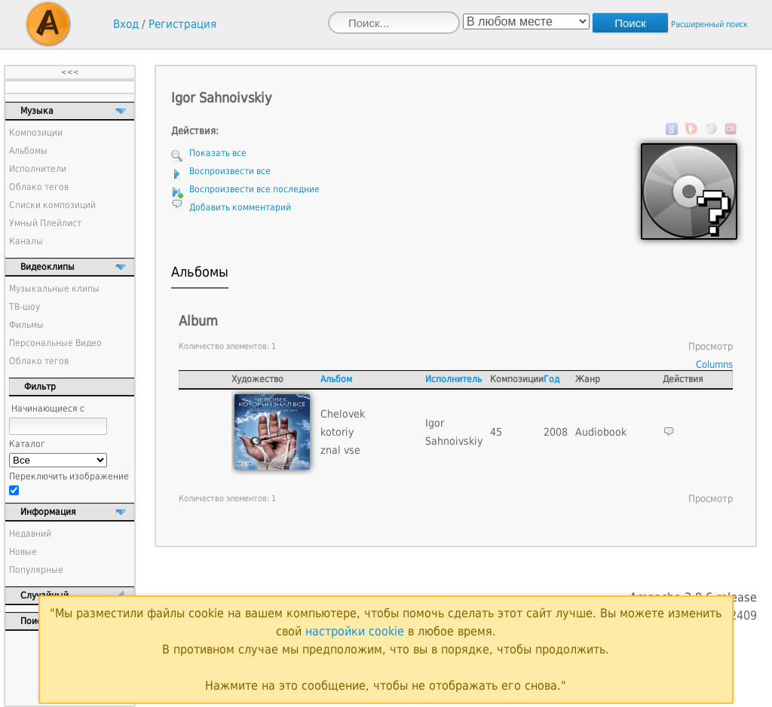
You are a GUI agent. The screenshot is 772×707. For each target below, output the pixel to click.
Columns (714, 364)
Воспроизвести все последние (254, 189)
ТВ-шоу (24, 306)
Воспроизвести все (230, 171)
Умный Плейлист (45, 223)
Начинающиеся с (47, 408)
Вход (126, 24)
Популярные (36, 570)
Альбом (336, 379)
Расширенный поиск (709, 24)
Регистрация (182, 24)
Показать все (218, 153)
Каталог (27, 444)
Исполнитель (453, 379)
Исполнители (37, 169)
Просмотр (710, 346)
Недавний (30, 533)
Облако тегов (39, 187)
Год (551, 379)
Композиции (36, 132)
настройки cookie (354, 631)
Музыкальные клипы (54, 288)
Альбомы (28, 150)
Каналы (26, 241)
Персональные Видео (55, 343)
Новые (23, 551)
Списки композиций (52, 205)
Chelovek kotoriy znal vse (342, 432)
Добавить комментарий (240, 207)
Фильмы (26, 325)
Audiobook (600, 432)
